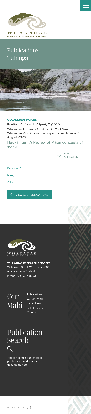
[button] (85, 5)
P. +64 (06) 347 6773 (21, 275)
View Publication (70, 155)
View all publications (31, 195)
